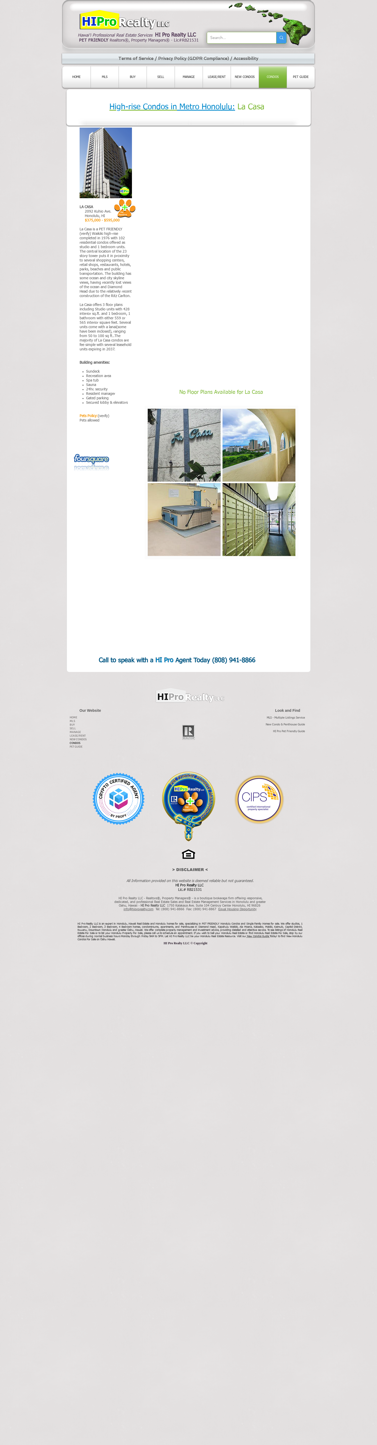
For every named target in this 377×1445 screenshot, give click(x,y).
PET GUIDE (76, 746)
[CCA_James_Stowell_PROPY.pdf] (118, 799)
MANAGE (75, 732)
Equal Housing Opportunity (237, 909)
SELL (73, 728)
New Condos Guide (258, 936)
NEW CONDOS (78, 739)
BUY (72, 724)
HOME (73, 717)
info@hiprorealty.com (138, 909)
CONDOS (75, 743)
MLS (72, 721)
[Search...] (237, 37)
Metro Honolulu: (206, 107)
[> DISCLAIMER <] (190, 869)
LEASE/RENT (78, 735)
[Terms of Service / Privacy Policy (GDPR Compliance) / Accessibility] (188, 58)
